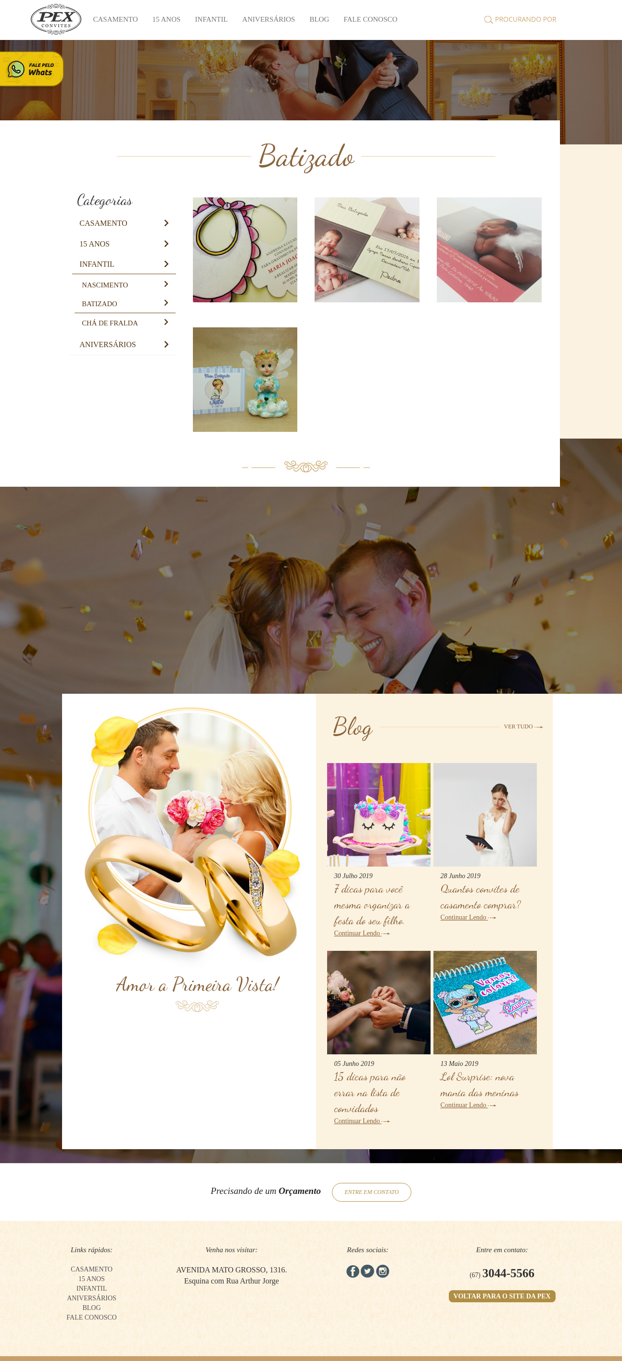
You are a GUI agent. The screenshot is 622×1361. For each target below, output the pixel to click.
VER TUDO (523, 726)
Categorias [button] (104, 200)
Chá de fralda (110, 323)
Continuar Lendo (362, 933)
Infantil (211, 19)
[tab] (123, 200)
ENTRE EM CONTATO (371, 1192)
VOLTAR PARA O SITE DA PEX (502, 1296)
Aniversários (268, 19)
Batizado (99, 304)
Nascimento (105, 285)
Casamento (115, 19)
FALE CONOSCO (370, 19)
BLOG (319, 19)
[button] (103, 223)
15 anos (166, 19)
